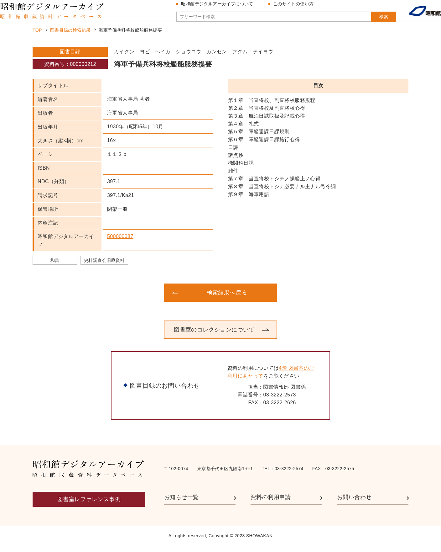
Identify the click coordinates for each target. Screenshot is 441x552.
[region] (318, 153)
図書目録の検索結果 (70, 36)
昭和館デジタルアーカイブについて (220, 6)
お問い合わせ (354, 503)
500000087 (120, 242)
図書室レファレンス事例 (89, 505)
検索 (371, 19)
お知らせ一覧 (181, 503)
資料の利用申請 (271, 503)
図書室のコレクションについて (214, 335)
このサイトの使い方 (296, 6)
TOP (37, 36)
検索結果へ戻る (227, 298)
